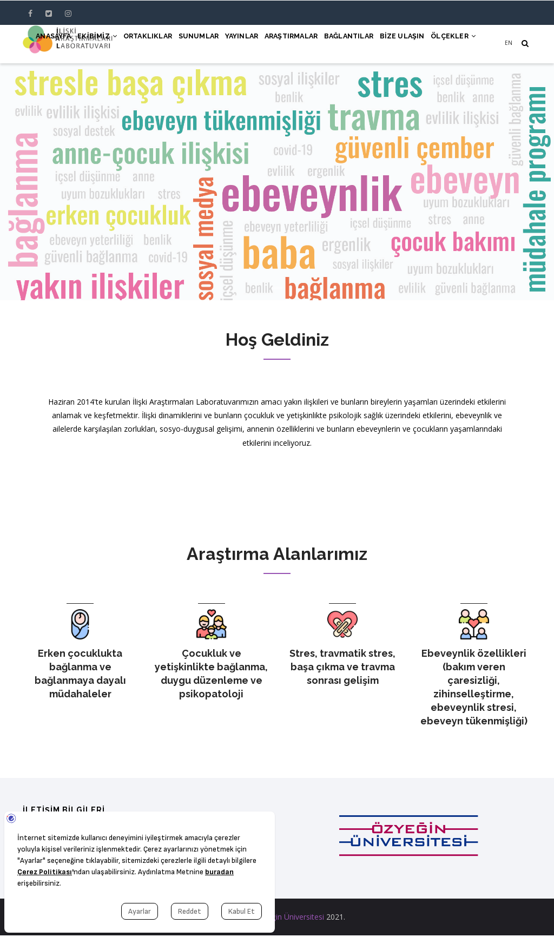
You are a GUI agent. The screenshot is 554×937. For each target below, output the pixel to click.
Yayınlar (206, 44)
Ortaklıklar (98, 44)
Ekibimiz (40, 44)
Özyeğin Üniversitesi (289, 918)
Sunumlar (155, 44)
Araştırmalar (263, 44)
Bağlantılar (329, 44)
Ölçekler (449, 44)
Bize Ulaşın (391, 44)
